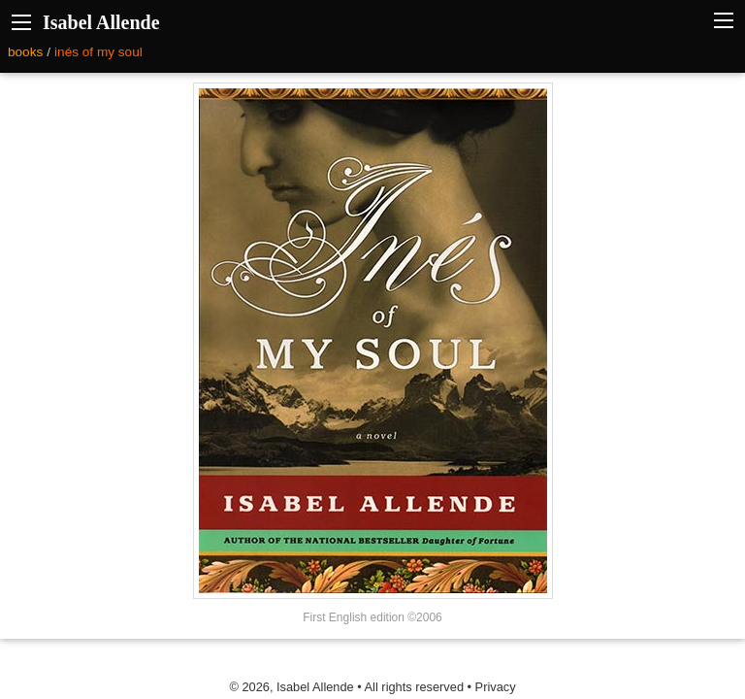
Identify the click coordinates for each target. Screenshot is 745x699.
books (25, 52)
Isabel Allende (101, 22)
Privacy (495, 687)
